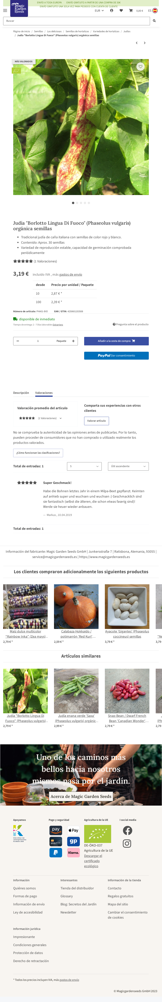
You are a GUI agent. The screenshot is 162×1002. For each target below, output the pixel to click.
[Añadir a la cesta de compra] (16, 56)
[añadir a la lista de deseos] (140, 66)
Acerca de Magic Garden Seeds (81, 796)
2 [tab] (77, 203)
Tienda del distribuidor (77, 888)
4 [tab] (85, 203)
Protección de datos (28, 952)
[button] (111, 11)
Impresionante (24, 936)
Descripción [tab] (21, 393)
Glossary (67, 896)
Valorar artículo (96, 421)
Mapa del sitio (118, 904)
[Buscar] (76, 21)
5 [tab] (89, 203)
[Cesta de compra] (136, 11)
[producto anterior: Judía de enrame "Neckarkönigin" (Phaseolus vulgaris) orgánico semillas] (137, 43)
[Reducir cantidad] (17, 341)
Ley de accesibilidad (28, 912)
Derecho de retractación (31, 961)
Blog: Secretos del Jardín (79, 904)
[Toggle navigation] (5, 8)
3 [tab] (81, 203)
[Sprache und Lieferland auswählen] (152, 10)
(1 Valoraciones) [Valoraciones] (35, 261)
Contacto (114, 888)
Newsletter (68, 912)
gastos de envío (70, 274)
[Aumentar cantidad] (73, 341)
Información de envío (29, 904)
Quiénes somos (24, 888)
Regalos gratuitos (120, 896)
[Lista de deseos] (121, 11)
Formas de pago (25, 896)
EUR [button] (97, 10)
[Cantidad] (38, 341)
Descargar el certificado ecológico (93, 861)
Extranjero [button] (58, 324)
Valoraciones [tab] (44, 393)
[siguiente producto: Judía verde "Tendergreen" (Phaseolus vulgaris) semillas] (145, 43)
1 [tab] (73, 203)
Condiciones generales (29, 945)
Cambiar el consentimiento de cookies (128, 915)
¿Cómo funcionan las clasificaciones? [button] (38, 453)
